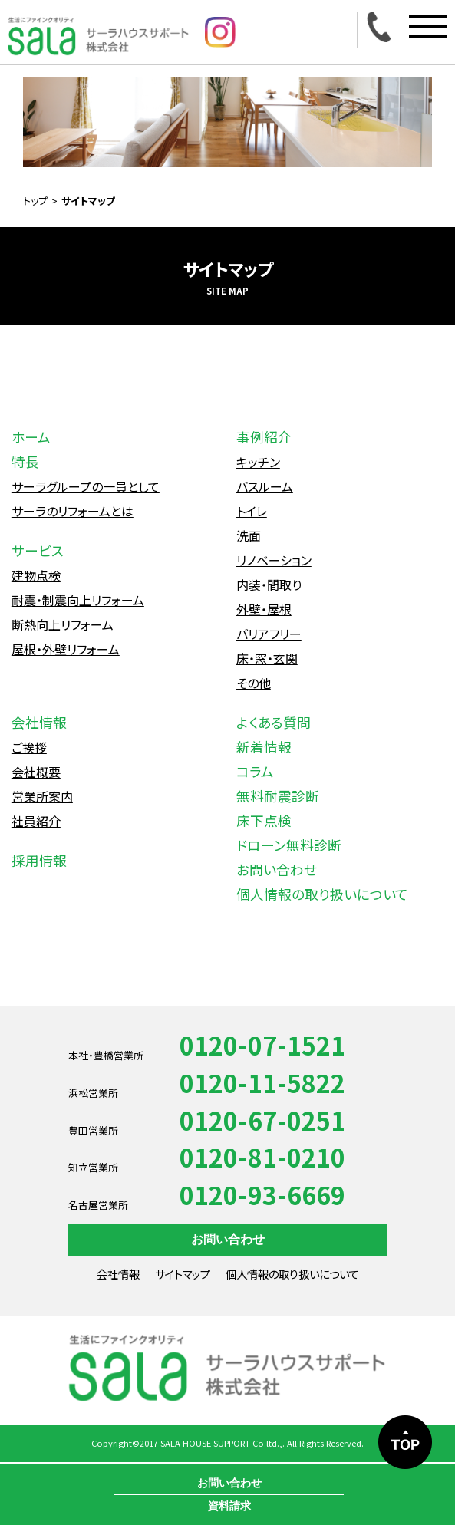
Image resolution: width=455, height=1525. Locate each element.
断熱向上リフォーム (63, 624)
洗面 (248, 535)
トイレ (251, 511)
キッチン (258, 462)
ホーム (31, 436)
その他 (253, 683)
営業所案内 (42, 796)
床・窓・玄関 (267, 658)
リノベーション (274, 560)
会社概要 (36, 771)
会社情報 (39, 722)
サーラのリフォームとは (73, 511)
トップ (35, 200)
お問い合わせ (276, 869)
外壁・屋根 (264, 609)
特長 (25, 461)
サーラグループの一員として (86, 486)
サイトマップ (182, 1274)
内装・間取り (269, 584)
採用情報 (39, 860)
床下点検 (264, 820)
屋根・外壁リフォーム (66, 649)
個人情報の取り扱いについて (322, 894)
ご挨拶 (29, 747)
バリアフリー (269, 633)
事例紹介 (264, 436)
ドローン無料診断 (288, 845)
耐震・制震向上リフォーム (78, 600)
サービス (38, 550)
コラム (255, 771)
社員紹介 (36, 821)
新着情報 (264, 746)
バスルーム (264, 486)
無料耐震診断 (277, 795)
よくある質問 (273, 722)
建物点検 (36, 575)
